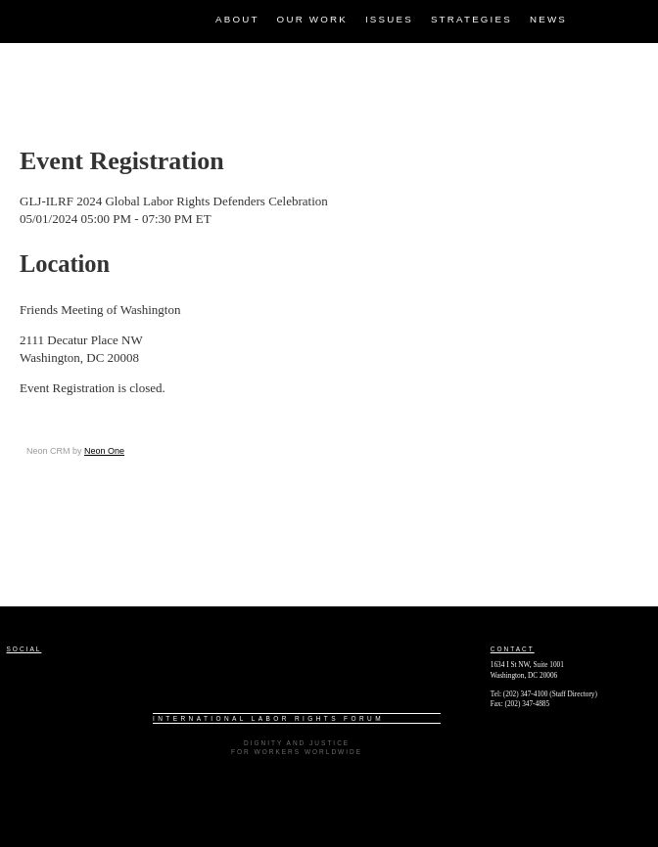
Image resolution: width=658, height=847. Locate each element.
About (237, 19)
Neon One (104, 451)
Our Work (312, 19)
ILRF (13, 8)
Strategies (471, 19)
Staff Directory (573, 694)
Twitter (633, 14)
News (548, 19)
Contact (513, 649)
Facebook (599, 14)
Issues (389, 19)
